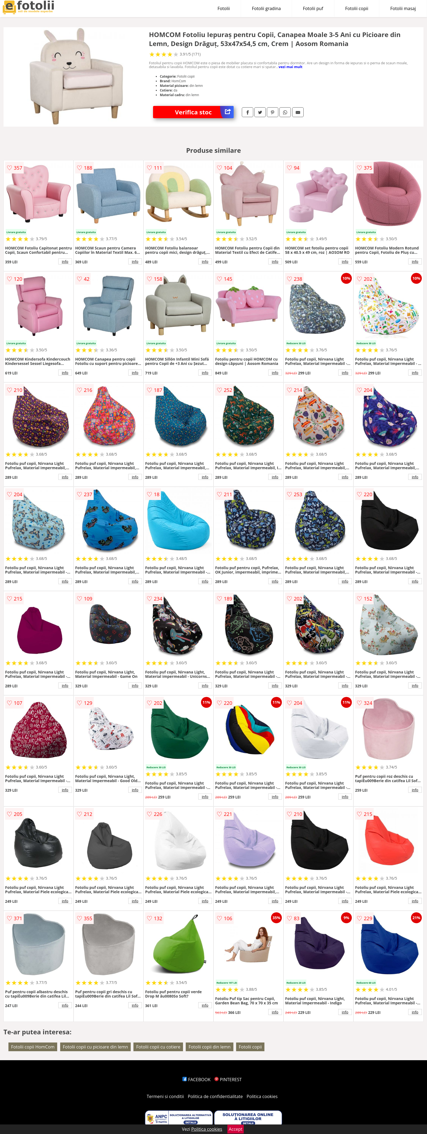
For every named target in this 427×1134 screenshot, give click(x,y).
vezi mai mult (291, 66)
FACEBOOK (196, 1080)
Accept (235, 1129)
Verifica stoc (204, 112)
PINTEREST (228, 1080)
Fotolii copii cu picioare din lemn (95, 1047)
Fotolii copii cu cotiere (158, 1047)
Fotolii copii (356, 8)
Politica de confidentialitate (215, 1096)
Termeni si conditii (165, 1096)
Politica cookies (262, 1096)
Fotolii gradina (266, 8)
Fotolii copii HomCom (33, 1047)
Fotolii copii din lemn (209, 1047)
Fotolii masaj (403, 8)
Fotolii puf (313, 8)
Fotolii (224, 8)
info (65, 261)
